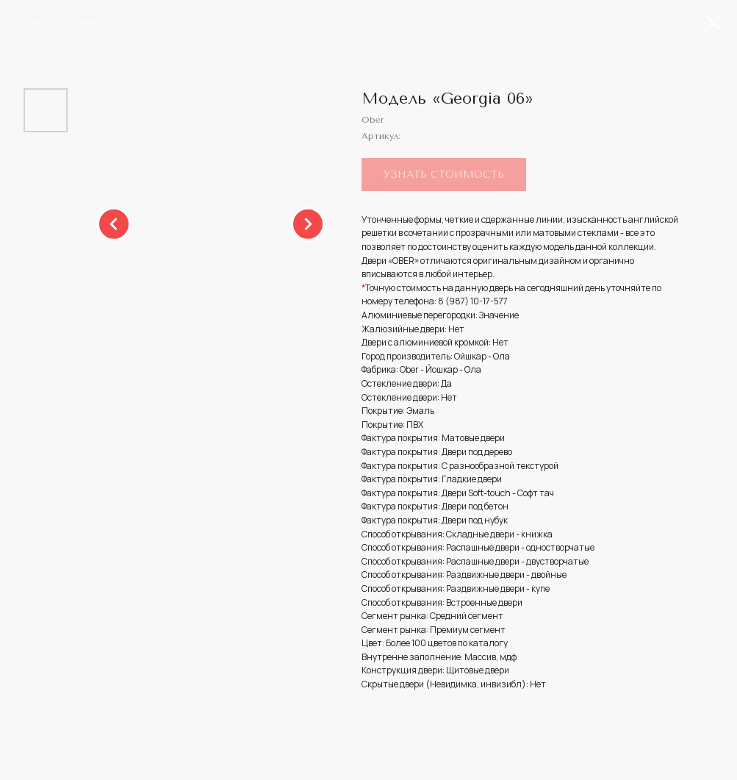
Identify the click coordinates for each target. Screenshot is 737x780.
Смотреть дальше (67, 21)
